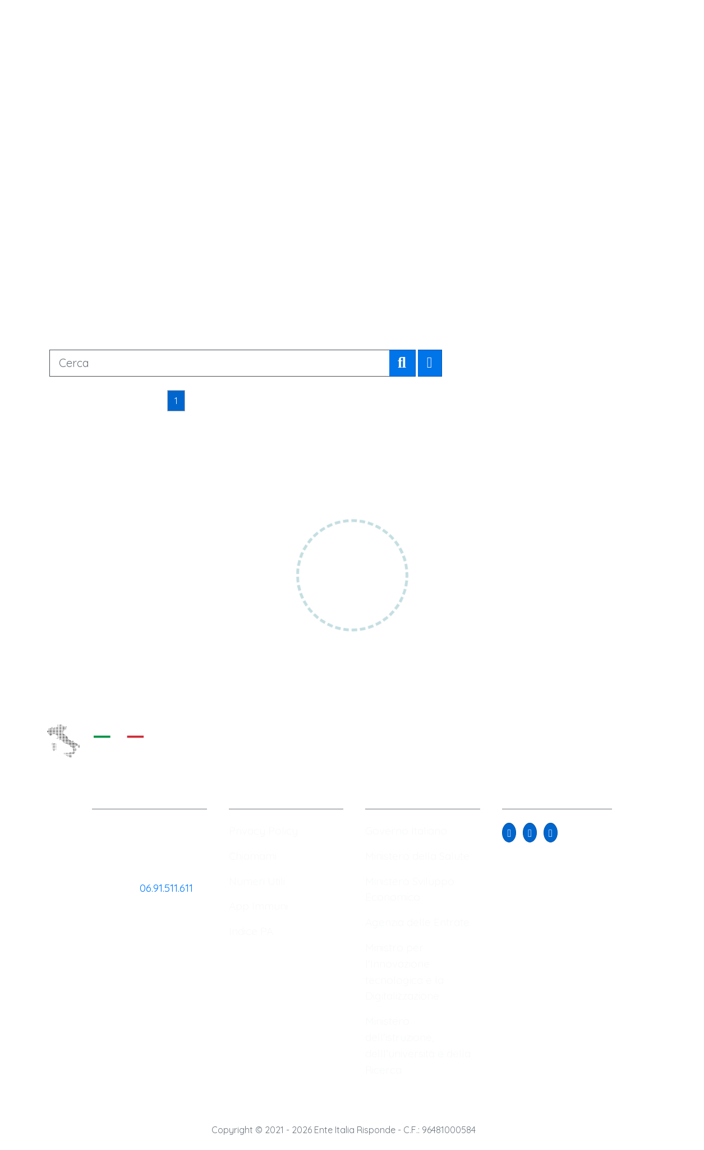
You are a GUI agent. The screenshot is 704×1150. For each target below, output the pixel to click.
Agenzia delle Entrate (417, 922)
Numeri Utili (257, 881)
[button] (509, 832)
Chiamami (253, 856)
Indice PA (251, 931)
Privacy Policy (263, 830)
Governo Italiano (406, 830)
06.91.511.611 (166, 888)
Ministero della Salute (417, 856)
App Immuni (258, 906)
